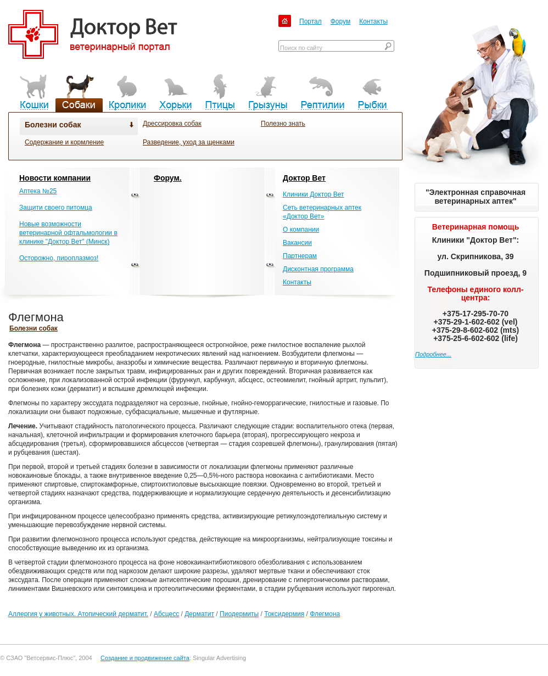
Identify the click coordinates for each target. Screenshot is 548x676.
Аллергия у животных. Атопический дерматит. (78, 614)
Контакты (373, 21)
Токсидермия (284, 614)
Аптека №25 (38, 191)
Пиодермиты (239, 614)
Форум (340, 21)
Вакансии (297, 243)
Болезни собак (53, 124)
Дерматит (199, 614)
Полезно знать (283, 123)
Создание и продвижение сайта (144, 658)
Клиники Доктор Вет (313, 194)
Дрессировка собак (172, 123)
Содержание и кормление (64, 142)
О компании (301, 229)
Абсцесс (166, 614)
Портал (310, 21)
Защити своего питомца (55, 207)
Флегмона (325, 614)
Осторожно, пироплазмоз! (58, 258)
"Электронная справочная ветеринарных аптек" (475, 196)
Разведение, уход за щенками (188, 142)
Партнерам (300, 256)
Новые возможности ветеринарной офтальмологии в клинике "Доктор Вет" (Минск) (68, 232)
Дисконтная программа (318, 269)
